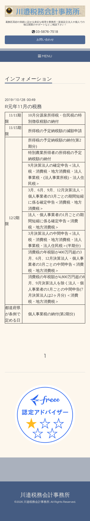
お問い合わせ (45, 39)
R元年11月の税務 (23, 106)
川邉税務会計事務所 (45, 495)
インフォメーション (28, 79)
